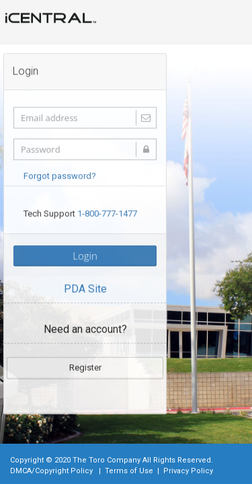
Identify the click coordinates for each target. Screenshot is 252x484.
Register (85, 367)
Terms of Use (129, 471)
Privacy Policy (188, 471)
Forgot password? (60, 175)
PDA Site (85, 288)
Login (85, 254)
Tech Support (80, 213)
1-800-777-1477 (107, 213)
